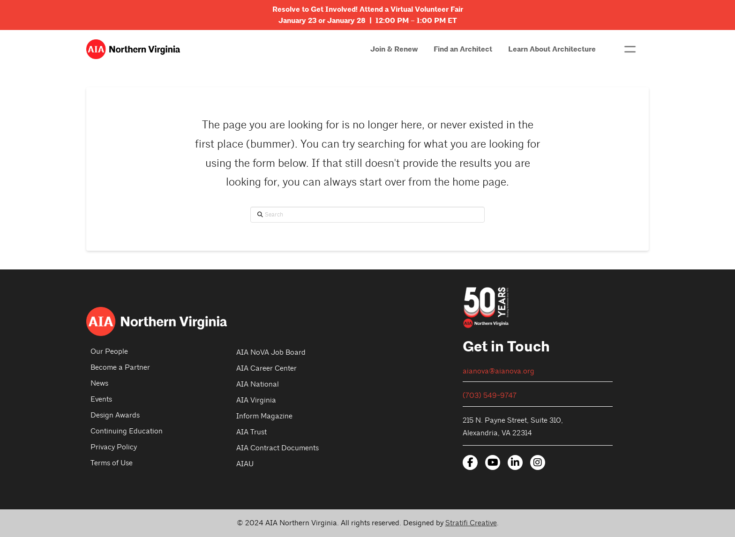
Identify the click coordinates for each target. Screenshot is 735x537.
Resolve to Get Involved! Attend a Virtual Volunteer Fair (367, 9)
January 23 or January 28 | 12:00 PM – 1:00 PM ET (367, 20)
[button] (630, 49)
